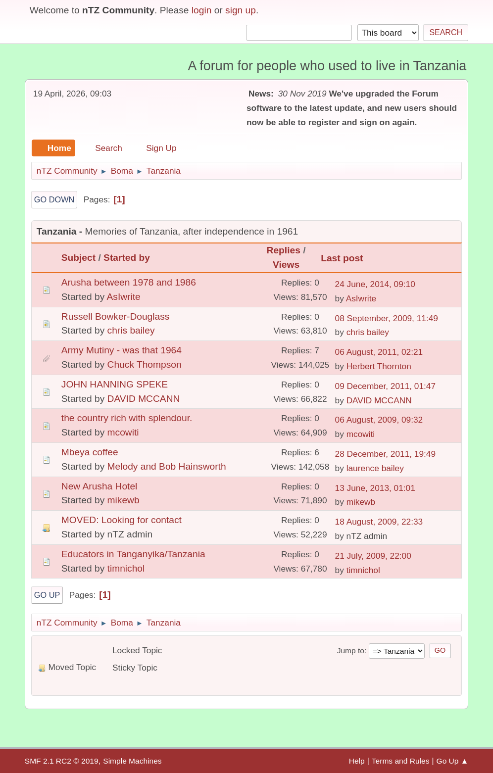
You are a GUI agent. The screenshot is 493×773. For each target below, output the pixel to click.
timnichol (126, 568)
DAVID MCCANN (143, 398)
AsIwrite (124, 296)
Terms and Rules (401, 761)
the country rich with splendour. (127, 418)
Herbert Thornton (378, 366)
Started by (131, 257)
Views (286, 264)
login (202, 10)
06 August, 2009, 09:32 (379, 420)
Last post (342, 258)
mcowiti (123, 432)
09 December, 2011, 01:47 (385, 386)
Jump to (350, 650)
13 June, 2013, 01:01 (375, 488)
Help (357, 761)
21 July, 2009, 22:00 (373, 556)
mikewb (123, 500)
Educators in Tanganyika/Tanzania (133, 554)
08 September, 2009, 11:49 (386, 318)
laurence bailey (375, 468)
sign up (240, 10)
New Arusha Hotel (99, 486)
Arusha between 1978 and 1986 (128, 282)
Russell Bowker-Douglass (115, 316)
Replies (283, 250)
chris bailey (131, 330)
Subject (78, 257)
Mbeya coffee (89, 452)
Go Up (47, 594)
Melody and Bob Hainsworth (166, 466)
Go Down (54, 199)
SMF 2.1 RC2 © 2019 (62, 761)
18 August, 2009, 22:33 (379, 522)
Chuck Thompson (144, 364)
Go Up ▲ (453, 761)
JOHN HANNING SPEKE (114, 384)
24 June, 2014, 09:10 (375, 284)
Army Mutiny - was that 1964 (121, 350)
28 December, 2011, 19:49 (385, 454)
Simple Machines (132, 761)
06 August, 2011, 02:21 (379, 352)
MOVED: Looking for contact (121, 520)
